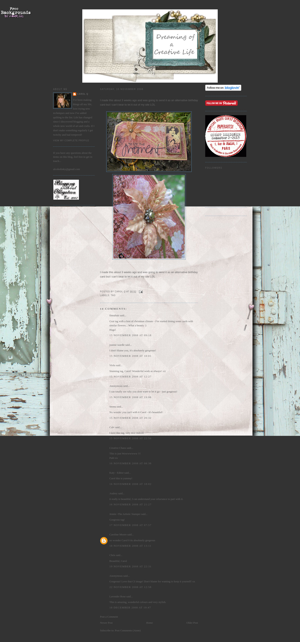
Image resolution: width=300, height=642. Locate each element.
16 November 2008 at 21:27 (130, 504)
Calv (112, 427)
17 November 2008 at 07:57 (130, 525)
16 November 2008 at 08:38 (130, 463)
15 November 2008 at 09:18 (130, 335)
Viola (112, 365)
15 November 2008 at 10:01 (130, 355)
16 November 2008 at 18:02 (130, 484)
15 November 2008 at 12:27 (130, 376)
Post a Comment (109, 616)
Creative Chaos (117, 447)
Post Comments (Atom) (128, 630)
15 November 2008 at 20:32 (130, 417)
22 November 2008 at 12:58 (130, 587)
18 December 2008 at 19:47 (130, 607)
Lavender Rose (117, 596)
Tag (113, 295)
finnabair (114, 315)
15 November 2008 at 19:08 (130, 397)
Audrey (113, 493)
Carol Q (82, 94)
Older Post (192, 622)
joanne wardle (117, 344)
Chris (112, 555)
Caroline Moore (118, 534)
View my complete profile (71, 140)
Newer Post (106, 622)
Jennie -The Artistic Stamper (124, 514)
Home (149, 622)
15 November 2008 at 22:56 (130, 438)
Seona (112, 406)
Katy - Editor (116, 472)
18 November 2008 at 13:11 (130, 545)
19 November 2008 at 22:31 (130, 566)
